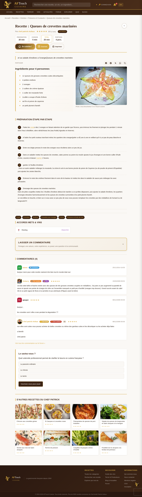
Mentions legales (130, 480)
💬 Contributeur (34, 267)
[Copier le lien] (125, 63)
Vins (38, 12)
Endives (35, 217)
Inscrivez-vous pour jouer (31, 384)
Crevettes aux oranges (48, 217)
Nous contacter (129, 477)
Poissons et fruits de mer (75, 217)
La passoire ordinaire (28, 364)
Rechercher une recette (93, 477)
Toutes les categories (92, 474)
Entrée (61, 217)
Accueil (9, 12)
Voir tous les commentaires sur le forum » (30, 343)
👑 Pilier (45, 281)
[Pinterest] (111, 63)
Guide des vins (110, 474)
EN (121, 4)
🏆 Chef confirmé (56, 321)
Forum (58, 12)
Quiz (77, 12)
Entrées (23, 18)
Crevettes (26, 217)
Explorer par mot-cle (91, 480)
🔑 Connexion (105, 5)
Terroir (30, 12)
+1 (64, 321)
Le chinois (24, 370)
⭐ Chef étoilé (44, 321)
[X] (115, 63)
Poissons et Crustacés (36, 18)
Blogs (84, 12)
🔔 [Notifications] (115, 4)
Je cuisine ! (25, 46)
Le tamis (23, 376)
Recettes (20, 12)
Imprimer (57, 46)
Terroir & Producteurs (112, 477)
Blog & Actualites (111, 480)
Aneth (18, 217)
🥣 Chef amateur (35, 281)
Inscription (127, 487)
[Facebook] (106, 63)
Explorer (68, 12)
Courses (42, 46)
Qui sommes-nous (130, 474)
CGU (126, 483)
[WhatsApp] (120, 63)
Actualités (48, 12)
